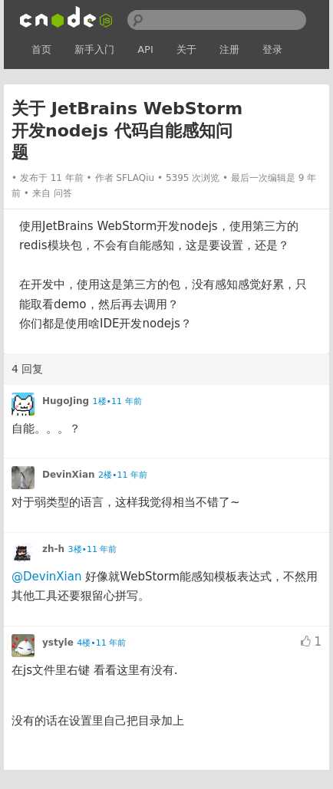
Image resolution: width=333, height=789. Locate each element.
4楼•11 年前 (101, 643)
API (145, 49)
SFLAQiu (135, 178)
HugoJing (65, 401)
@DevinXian (46, 577)
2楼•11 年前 (122, 475)
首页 (41, 49)
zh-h (53, 549)
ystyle (58, 642)
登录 (272, 49)
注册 (229, 49)
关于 (186, 49)
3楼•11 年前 (92, 549)
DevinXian (68, 474)
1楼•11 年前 (117, 401)
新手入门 (94, 49)
